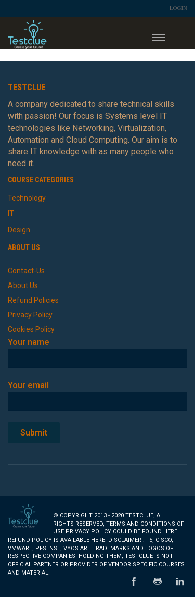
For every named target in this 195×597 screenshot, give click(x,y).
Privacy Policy (30, 314)
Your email (97, 393)
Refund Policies (33, 300)
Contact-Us (26, 271)
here (170, 531)
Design (19, 230)
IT (11, 213)
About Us (23, 285)
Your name (97, 350)
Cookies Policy (31, 329)
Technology (27, 198)
